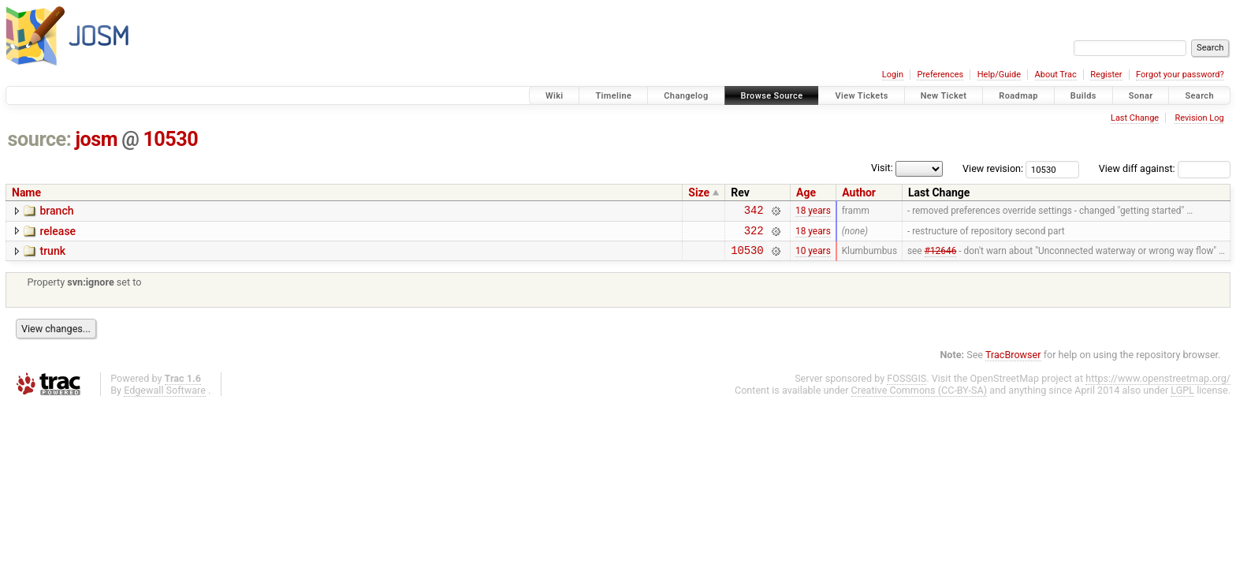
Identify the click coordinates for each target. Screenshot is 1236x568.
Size (698, 192)
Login (892, 74)
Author (859, 192)
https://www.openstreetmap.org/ (1157, 385)
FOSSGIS (906, 385)
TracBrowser (1013, 362)
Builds (1083, 96)
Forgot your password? (1180, 74)
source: (40, 139)
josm (96, 139)
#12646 (941, 257)
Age (806, 192)
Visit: (882, 168)
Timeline (613, 96)
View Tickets (861, 96)
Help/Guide (999, 74)
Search (1199, 96)
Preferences (940, 74)
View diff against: (1164, 168)
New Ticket (944, 96)
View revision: (992, 168)
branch (56, 210)
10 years (813, 257)
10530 (170, 139)
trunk (52, 255)
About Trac (1056, 74)
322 (754, 234)
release (57, 233)
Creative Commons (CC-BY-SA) (919, 397)
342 (754, 211)
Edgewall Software (165, 397)
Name (26, 192)
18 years (813, 212)
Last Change (1135, 118)
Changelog (686, 96)
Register (1106, 74)
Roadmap (1018, 96)
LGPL (1182, 397)
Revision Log (1199, 118)
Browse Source (772, 96)
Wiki (554, 96)
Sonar (1141, 96)
